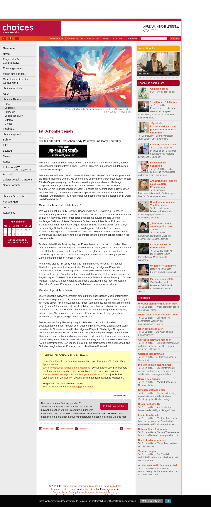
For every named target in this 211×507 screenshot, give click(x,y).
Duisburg (112, 492)
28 (13, 234)
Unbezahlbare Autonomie (153, 429)
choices (65, 489)
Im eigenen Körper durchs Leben (161, 246)
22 (17, 230)
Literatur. (8, 150)
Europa (9, 119)
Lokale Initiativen (14, 115)
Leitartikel (10, 107)
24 (26, 230)
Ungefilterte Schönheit (163, 265)
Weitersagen (48, 429)
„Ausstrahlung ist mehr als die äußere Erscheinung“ (163, 183)
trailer (85, 489)
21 (13, 230)
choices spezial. (12, 134)
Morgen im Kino (75, 38)
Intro (7, 104)
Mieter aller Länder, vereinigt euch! (158, 314)
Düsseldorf (101, 492)
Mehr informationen (151, 501)
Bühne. (7, 139)
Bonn (64, 492)
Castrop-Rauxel (76, 492)
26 (5, 234)
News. (6, 53)
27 (9, 234)
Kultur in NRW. (11, 167)
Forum (106, 38)
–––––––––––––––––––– (18, 190)
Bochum (57, 492)
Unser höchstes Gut (149, 404)
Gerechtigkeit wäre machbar (154, 339)
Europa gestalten (13, 68)
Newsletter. (9, 48)
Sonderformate (12, 185)
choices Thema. (12, 99)
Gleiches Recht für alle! (151, 353)
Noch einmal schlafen (150, 328)
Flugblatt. (8, 128)
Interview (10, 112)
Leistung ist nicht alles (163, 144)
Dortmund (90, 492)
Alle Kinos (118, 38)
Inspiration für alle (148, 415)
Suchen (175, 38)
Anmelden (132, 38)
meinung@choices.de (81, 386)
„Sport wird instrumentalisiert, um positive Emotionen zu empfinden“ (163, 128)
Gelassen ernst (159, 88)
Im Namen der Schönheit (158, 164)
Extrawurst (144, 73)
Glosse (8, 123)
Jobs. (6, 207)
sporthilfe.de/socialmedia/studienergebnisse (66, 367)
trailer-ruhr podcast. (14, 73)
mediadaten (115, 486)
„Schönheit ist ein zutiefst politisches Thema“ (161, 226)
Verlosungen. (10, 201)
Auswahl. (8, 174)
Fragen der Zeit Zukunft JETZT (20, 61)
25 (30, 230)
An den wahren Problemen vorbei (157, 465)
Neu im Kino (93, 38)
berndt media (69, 486)
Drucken (127, 429)
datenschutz (96, 486)
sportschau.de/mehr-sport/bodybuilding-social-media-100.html (76, 374)
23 (22, 230)
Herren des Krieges (149, 379)
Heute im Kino (56, 38)
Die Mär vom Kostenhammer (154, 364)
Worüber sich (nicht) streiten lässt (158, 303)
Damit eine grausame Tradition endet (162, 204)
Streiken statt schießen (151, 390)
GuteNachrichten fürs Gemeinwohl (15, 81)
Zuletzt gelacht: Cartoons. (18, 179)
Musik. (7, 156)
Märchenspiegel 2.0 (161, 279)
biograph (55, 489)
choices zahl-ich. (13, 88)
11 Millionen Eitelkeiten (163, 102)
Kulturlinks (9, 212)
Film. (6, 145)
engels (74, 489)
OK (168, 501)
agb (106, 486)
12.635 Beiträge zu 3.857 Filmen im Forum (17, 241)
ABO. (6, 93)
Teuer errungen (147, 451)
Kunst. (7, 161)
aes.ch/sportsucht (52, 361)
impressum (83, 486)
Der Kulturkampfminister (152, 440)
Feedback (82, 429)
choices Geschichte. (15, 196)
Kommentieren (66, 429)
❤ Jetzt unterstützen (114, 406)
